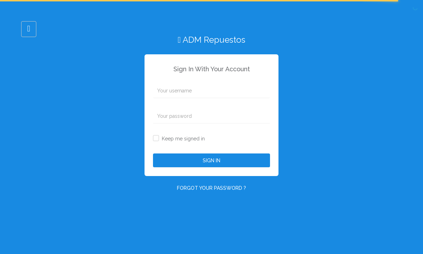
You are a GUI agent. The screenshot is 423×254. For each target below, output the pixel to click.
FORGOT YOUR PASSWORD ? (211, 188)
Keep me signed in (183, 138)
